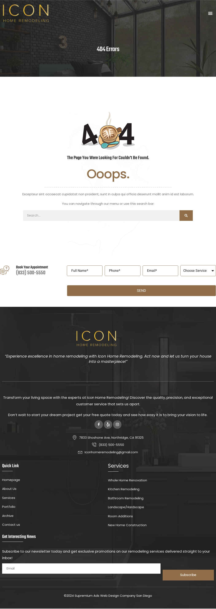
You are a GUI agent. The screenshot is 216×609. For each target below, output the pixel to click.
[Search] (186, 216)
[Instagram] (117, 425)
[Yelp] (108, 425)
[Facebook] (98, 425)
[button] (210, 13)
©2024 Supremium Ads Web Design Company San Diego (108, 596)
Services (118, 466)
